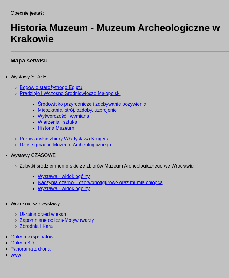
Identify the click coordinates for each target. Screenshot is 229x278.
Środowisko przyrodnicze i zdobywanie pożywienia (92, 104)
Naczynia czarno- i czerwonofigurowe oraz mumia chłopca (100, 182)
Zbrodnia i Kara (36, 226)
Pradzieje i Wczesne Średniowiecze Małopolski (70, 93)
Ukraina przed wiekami (44, 214)
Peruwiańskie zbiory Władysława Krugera (64, 138)
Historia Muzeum (56, 128)
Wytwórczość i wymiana (63, 116)
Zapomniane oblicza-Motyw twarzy (57, 220)
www (16, 254)
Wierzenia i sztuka (57, 122)
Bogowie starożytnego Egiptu (51, 87)
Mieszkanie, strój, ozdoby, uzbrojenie (77, 110)
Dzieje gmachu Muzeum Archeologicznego (65, 144)
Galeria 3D (22, 242)
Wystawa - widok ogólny (64, 176)
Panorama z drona (31, 248)
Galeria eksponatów (32, 236)
